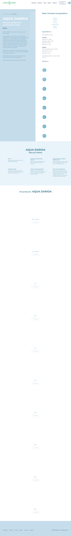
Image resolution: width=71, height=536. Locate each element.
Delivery (62, 4)
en (69, 4)
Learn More (35, 222)
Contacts (54, 4)
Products (40, 4)
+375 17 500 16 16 (55, 530)
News (45, 4)
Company (33, 4)
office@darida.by (64, 530)
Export (49, 4)
